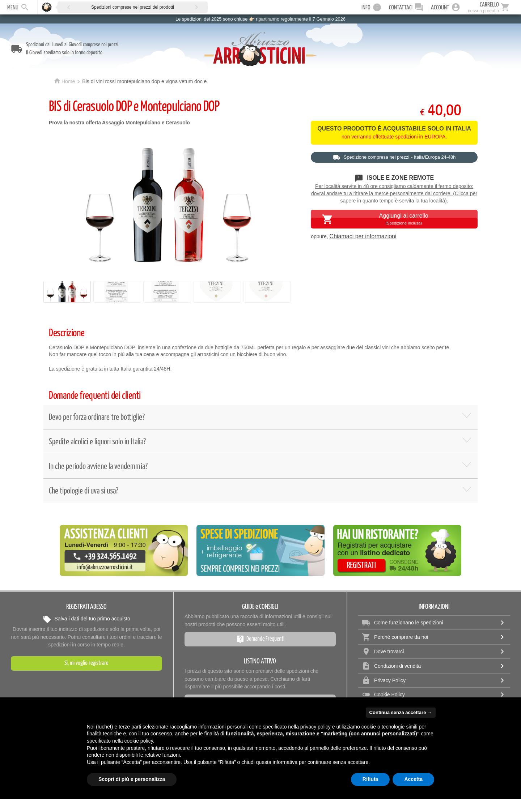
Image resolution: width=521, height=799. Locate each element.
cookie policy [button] (138, 741)
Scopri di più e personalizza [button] (131, 779)
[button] (69, 7)
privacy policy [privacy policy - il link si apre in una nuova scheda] (315, 727)
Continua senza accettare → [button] (400, 712)
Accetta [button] (413, 779)
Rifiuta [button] (370, 779)
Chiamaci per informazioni (363, 236)
